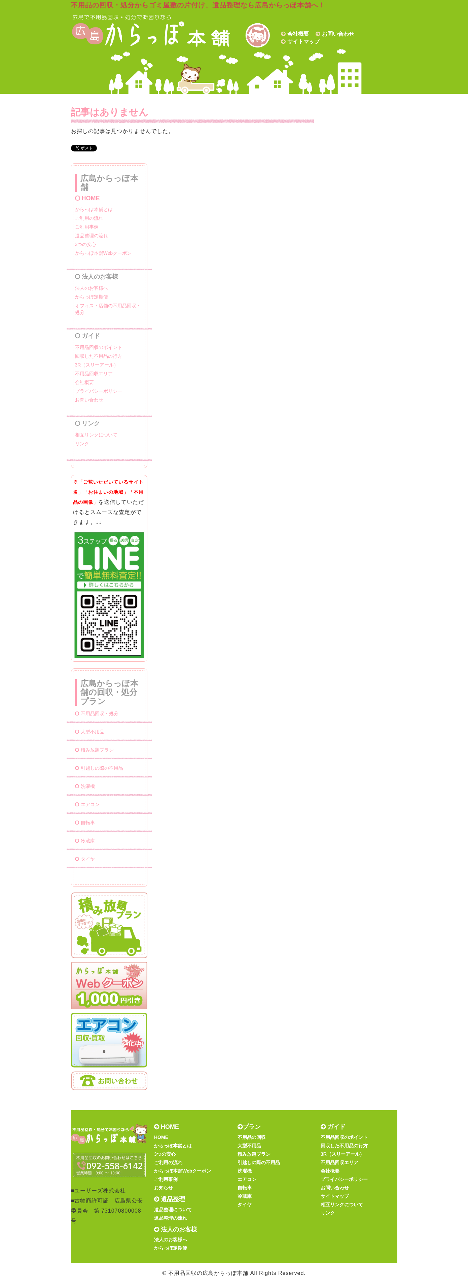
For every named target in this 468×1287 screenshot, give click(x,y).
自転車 (85, 822)
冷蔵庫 (85, 840)
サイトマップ (303, 41)
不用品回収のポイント (98, 347)
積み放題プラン (94, 750)
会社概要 (298, 34)
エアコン (87, 804)
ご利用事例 (87, 227)
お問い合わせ (338, 34)
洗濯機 (85, 786)
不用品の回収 (252, 1137)
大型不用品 (89, 731)
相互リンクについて (96, 435)
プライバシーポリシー (98, 391)
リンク (82, 443)
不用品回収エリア (94, 373)
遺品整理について (173, 1209)
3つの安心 (86, 244)
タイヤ (85, 859)
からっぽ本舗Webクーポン (103, 253)
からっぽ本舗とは (94, 209)
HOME (87, 198)
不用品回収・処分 (96, 713)
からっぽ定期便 (91, 297)
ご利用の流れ (89, 218)
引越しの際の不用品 (99, 768)
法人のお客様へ (91, 288)
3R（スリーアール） (97, 365)
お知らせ (163, 1187)
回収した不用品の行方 (98, 356)
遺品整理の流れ (91, 235)
